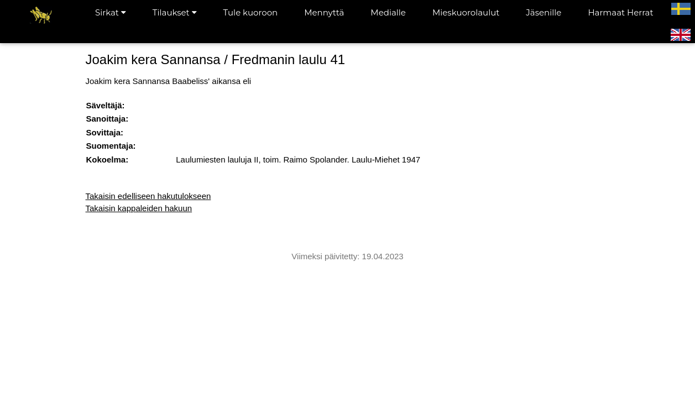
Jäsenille (543, 12)
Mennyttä (324, 12)
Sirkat (110, 12)
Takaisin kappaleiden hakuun (139, 208)
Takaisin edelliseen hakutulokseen (148, 196)
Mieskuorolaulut (465, 12)
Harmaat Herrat (620, 12)
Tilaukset (175, 12)
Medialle (388, 12)
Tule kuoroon (250, 12)
